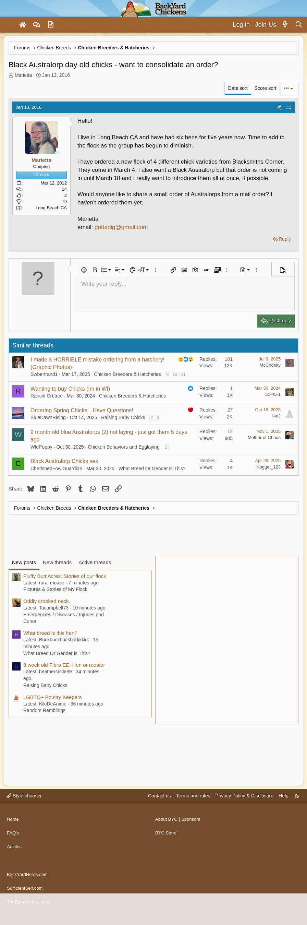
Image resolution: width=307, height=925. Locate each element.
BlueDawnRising (48, 417)
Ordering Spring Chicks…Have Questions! (81, 410)
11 (183, 374)
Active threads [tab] (94, 562)
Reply (285, 239)
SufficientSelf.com (26, 891)
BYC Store (166, 842)
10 (174, 374)
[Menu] (8, 25)
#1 (288, 107)
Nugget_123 (268, 467)
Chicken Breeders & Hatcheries (127, 374)
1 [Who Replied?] (231, 388)
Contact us (159, 808)
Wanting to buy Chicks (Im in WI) (70, 389)
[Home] (22, 25)
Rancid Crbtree (46, 396)
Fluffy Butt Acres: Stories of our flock (64, 576)
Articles (15, 855)
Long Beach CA (51, 207)
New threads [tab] (57, 562)
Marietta (23, 75)
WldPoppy (41, 447)
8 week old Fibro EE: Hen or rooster (64, 665)
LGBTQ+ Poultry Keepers (52, 697)
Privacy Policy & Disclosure (244, 808)
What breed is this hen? (50, 633)
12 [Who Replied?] (230, 431)
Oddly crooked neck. (46, 601)
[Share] (279, 107)
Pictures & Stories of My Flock (55, 589)
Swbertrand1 (44, 374)
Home (13, 829)
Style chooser (24, 808)
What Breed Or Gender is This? (152, 468)
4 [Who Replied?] (231, 460)
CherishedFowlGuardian (56, 468)
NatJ (276, 415)
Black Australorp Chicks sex (64, 461)
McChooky (270, 365)
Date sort (238, 88)
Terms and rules (193, 808)
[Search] (298, 25)
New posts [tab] (24, 562)
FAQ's (13, 842)
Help (283, 808)
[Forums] (36, 25)
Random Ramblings (44, 710)
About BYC (167, 829)
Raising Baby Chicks (123, 417)
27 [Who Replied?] (230, 410)
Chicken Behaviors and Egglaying (123, 447)
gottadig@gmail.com (121, 227)
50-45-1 (273, 394)
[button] (84, 269)
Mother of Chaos (264, 437)
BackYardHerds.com (28, 878)
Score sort (266, 88)
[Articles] (51, 25)
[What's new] (285, 25)
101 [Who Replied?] (229, 359)
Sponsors (193, 829)
